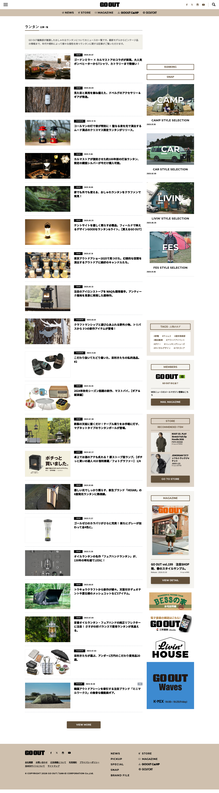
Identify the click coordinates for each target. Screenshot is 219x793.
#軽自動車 (158, 343)
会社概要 (29, 765)
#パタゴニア (179, 351)
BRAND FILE (120, 778)
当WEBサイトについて (35, 769)
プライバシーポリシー (89, 765)
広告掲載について (58, 765)
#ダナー (157, 347)
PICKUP (116, 762)
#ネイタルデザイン (162, 351)
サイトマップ (53, 769)
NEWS (115, 757)
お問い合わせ (41, 765)
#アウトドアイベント (175, 343)
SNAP (115, 773)
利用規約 (73, 765)
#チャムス (166, 339)
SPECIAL (117, 768)
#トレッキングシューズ (174, 347)
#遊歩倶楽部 (179, 339)
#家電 (156, 339)
